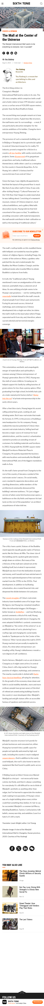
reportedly (6, 296)
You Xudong (9, 59)
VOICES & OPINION (9, 31)
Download (37, 1002)
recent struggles (12, 598)
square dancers (8, 758)
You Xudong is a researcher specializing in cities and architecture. (27, 79)
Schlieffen (20, 612)
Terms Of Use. (35, 240)
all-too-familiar (15, 153)
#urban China (28, 63)
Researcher (19, 72)
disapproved (20, 156)
